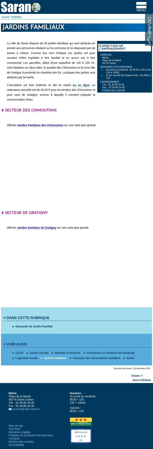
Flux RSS (14, 429)
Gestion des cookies (21, 441)
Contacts (14, 438)
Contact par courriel (113, 90)
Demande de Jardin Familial (34, 326)
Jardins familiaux (55, 358)
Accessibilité (16, 444)
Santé (130, 358)
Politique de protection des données (31, 435)
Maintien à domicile (67, 352)
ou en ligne (81, 85)
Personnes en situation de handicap (111, 352)
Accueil (5, 17)
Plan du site (16, 425)
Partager (135, 375)
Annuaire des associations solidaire (96, 358)
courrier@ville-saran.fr (26, 409)
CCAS (20, 352)
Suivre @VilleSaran (142, 380)
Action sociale (39, 352)
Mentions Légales (19, 432)
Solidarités (16, 17)
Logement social (26, 358)
